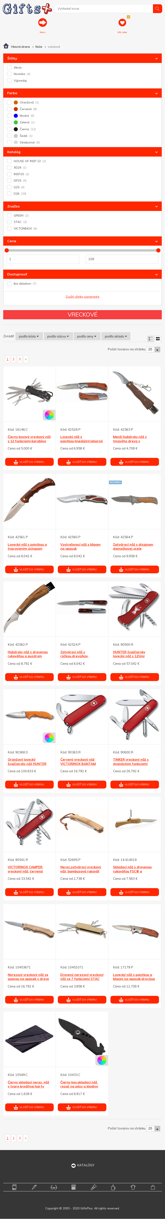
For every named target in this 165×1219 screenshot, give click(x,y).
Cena (11, 241)
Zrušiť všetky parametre (82, 297)
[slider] (7, 250)
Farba (12, 93)
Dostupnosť (17, 274)
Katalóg (13, 152)
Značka (13, 206)
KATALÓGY (83, 1165)
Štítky (12, 58)
